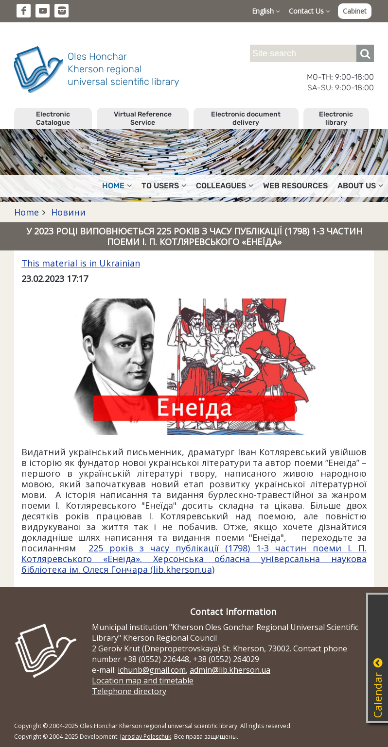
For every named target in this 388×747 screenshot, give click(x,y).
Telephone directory (129, 691)
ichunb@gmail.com (152, 669)
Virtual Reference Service (143, 118)
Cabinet (355, 11)
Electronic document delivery (246, 118)
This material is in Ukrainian (80, 263)
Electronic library (336, 118)
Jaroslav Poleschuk (145, 736)
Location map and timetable (143, 680)
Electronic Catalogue (53, 118)
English (266, 11)
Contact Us (309, 11)
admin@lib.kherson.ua (230, 669)
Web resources (295, 185)
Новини (67, 212)
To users (163, 185)
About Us (360, 185)
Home (117, 185)
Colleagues (224, 185)
